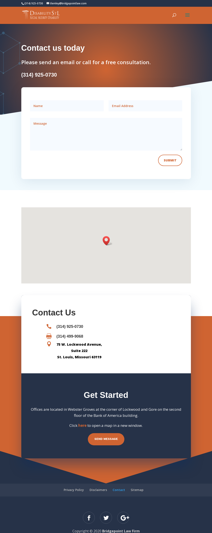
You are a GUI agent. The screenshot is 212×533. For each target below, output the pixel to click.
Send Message (106, 432)
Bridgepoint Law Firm (121, 524)
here (82, 418)
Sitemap (137, 483)
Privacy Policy (74, 483)
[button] (108, 234)
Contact (119, 483)
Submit (170, 154)
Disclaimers (98, 483)
